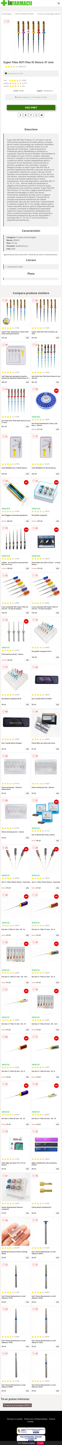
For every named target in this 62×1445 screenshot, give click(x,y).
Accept (40, 1443)
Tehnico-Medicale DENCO (24, 14)
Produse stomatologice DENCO (49, 14)
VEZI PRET (31, 107)
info (27, 337)
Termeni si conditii (15, 1419)
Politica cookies (28, 1443)
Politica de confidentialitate (35, 1419)
